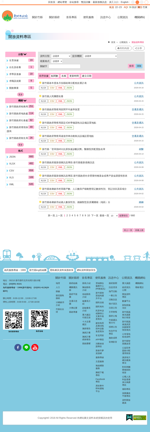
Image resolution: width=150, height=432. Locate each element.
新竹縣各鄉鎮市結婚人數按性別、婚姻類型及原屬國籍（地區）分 (76, 202)
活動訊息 (113, 299)
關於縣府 (54, 17)
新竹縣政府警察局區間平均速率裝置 (61, 109)
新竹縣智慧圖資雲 (126, 342)
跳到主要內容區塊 (1, 1)
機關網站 (139, 17)
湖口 (139, 7)
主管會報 (113, 312)
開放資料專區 (138, 42)
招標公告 (113, 327)
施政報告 (86, 328)
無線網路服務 (100, 366)
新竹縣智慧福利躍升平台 (100, 296)
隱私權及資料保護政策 (61, 270)
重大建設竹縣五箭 (86, 316)
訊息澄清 (113, 287)
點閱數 (54, 76)
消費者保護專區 (100, 345)
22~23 (118, 7)
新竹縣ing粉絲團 (37, 270)
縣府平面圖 (73, 295)
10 (88, 215)
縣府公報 (113, 316)
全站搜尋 (74, 2)
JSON (69, 88)
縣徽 (58, 291)
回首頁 (51, 2)
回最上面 (139, 230)
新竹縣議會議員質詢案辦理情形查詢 (126, 325)
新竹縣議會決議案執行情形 (126, 315)
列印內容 (124, 48)
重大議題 (126, 283)
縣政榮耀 (86, 343)
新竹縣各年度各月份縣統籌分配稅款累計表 (64, 83)
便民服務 (88, 17)
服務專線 (100, 357)
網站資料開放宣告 (86, 270)
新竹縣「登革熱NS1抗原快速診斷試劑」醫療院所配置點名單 (73, 149)
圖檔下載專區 (100, 373)
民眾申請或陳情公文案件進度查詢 (100, 314)
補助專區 (126, 389)
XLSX (43, 88)
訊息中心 (105, 17)
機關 (20, 100)
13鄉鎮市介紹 (60, 303)
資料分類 (45, 56)
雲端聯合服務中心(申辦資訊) (100, 286)
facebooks (18, 344)
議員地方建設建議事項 (126, 360)
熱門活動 (113, 291)
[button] (123, 215)
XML (60, 88)
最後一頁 (104, 215)
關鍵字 (43, 66)
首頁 (113, 42)
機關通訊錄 (73, 288)
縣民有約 (100, 306)
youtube (35, 344)
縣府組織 (73, 283)
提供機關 (77, 56)
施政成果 (113, 338)
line (26, 344)
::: (3, 1)
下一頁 (94, 215)
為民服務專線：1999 (15, 270)
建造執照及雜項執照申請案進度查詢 (100, 327)
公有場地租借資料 (126, 335)
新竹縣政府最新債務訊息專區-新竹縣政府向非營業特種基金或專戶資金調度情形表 (84, 176)
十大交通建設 (86, 323)
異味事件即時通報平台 (100, 388)
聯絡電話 (139, 287)
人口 (58, 287)
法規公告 (113, 308)
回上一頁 (128, 230)
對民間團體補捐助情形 (126, 370)
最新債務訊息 (100, 2)
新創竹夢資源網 (100, 351)
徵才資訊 (113, 303)
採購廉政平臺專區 (126, 394)
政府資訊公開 (126, 288)
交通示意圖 (73, 302)
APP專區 (100, 339)
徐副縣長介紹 (86, 295)
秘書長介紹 (86, 302)
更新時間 (74, 76)
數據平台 (126, 301)
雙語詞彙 (85, 2)
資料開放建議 (126, 401)
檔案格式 (45, 61)
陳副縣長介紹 (86, 288)
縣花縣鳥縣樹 (60, 296)
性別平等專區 (113, 332)
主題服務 (100, 361)
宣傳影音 (113, 342)
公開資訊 (122, 17)
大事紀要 (73, 308)
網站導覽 (62, 2)
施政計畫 (86, 332)
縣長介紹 (86, 283)
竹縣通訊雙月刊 (113, 321)
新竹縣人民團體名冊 (52, 96)
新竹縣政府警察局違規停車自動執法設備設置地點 (68, 136)
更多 (20, 94)
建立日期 (86, 76)
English (124, 2)
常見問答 (100, 335)
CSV (52, 88)
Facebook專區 (100, 380)
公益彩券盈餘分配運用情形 (126, 350)
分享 (146, 2)
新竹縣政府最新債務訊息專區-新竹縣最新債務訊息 (68, 162)
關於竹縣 (37, 17)
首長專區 (71, 17)
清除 (139, 66)
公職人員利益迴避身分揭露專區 (126, 380)
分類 (20, 54)
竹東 (145, 7)
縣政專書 (73, 312)
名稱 (63, 76)
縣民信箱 (100, 302)
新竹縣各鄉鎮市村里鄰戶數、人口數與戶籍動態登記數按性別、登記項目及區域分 (84, 189)
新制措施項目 (126, 306)
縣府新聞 (113, 283)
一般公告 (113, 295)
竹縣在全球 (60, 310)
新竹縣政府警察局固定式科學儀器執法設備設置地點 (69, 123)
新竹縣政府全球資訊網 (15, 15)
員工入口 (114, 2)
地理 (58, 283)
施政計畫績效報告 (86, 338)
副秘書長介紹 (86, 309)
